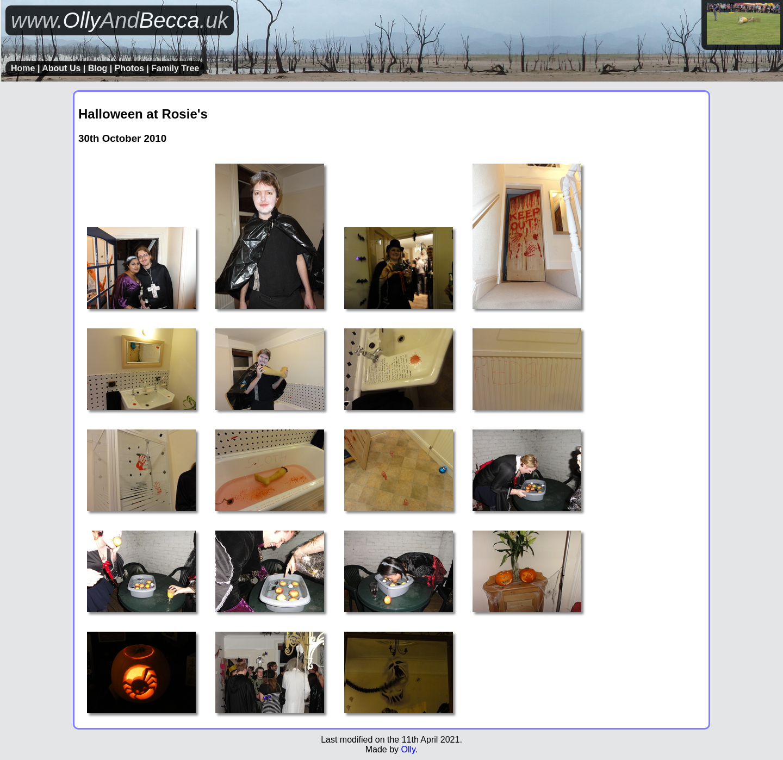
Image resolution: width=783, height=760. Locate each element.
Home (23, 68)
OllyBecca (119, 20)
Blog (98, 68)
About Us (61, 68)
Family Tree (175, 68)
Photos (129, 68)
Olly (408, 749)
